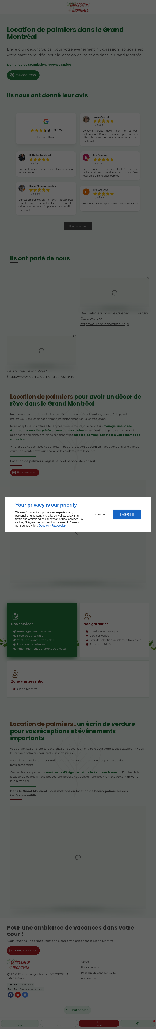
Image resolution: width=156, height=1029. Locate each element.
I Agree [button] (127, 514)
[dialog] (78, 515)
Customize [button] (100, 514)
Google (43, 525)
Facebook (57, 525)
